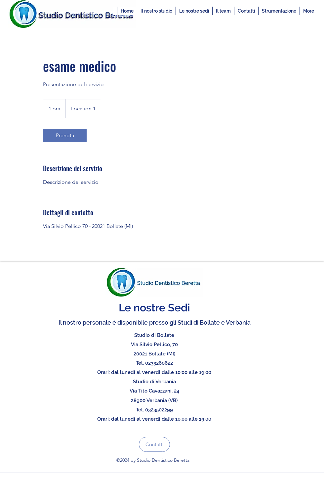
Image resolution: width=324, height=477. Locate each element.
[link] (65, 135)
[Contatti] (154, 444)
